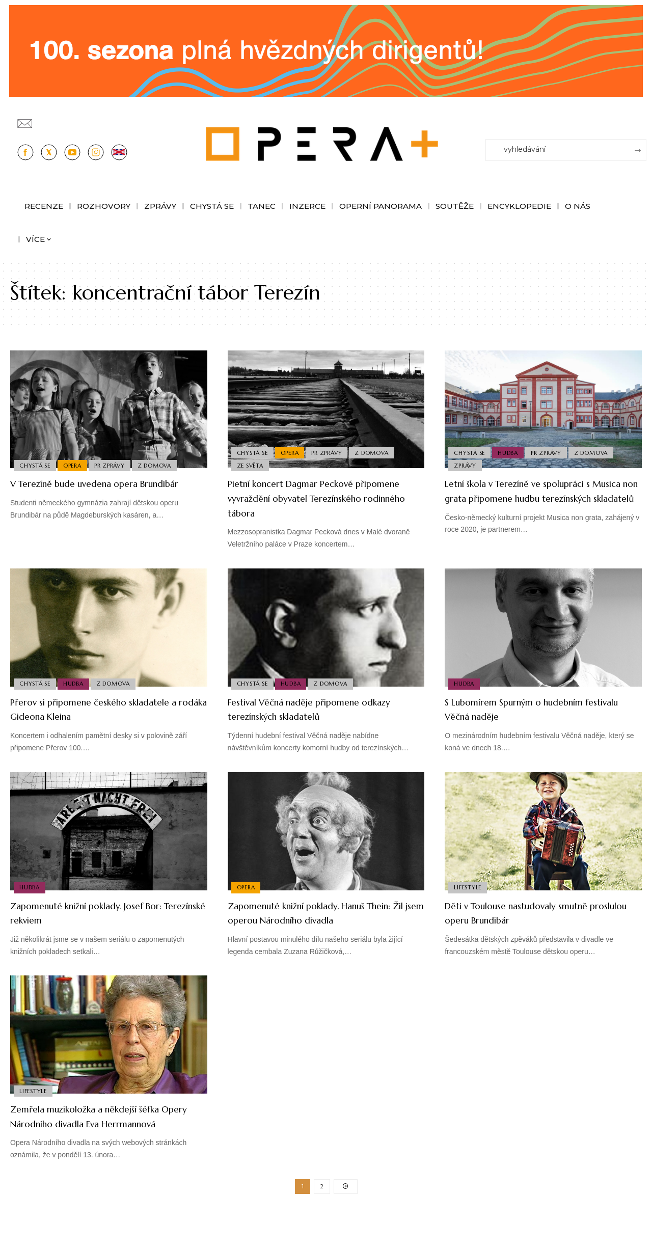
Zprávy (466, 464)
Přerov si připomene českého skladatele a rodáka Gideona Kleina (103, 709)
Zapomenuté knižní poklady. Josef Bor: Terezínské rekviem (98, 913)
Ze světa (251, 464)
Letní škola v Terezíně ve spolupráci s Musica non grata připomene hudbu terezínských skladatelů (540, 497)
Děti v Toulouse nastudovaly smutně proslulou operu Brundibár (539, 913)
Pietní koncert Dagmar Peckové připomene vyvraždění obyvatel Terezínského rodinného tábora (310, 497)
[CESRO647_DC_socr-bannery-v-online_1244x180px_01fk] (326, 50)
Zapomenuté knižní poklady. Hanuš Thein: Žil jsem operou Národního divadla (319, 920)
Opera (76, 464)
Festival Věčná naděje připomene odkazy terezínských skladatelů (313, 709)
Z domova (162, 464)
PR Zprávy (115, 464)
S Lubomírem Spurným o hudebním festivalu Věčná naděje (537, 709)
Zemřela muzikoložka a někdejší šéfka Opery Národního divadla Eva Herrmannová (108, 1138)
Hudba (511, 449)
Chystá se (35, 464)
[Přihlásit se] (641, 119)
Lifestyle (468, 886)
